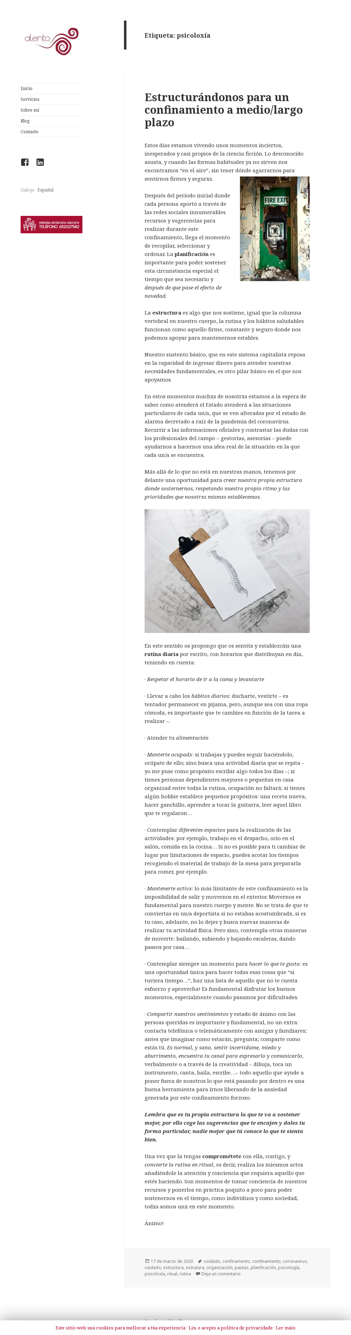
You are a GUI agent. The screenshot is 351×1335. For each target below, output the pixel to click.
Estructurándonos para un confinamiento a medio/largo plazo (224, 109)
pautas (242, 1267)
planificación (263, 1267)
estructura (173, 1267)
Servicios (30, 99)
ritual (172, 1274)
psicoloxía (155, 1274)
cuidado (153, 1267)
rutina (185, 1274)
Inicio (26, 88)
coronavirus (295, 1261)
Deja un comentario (221, 1274)
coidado (212, 1261)
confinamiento (266, 1261)
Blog (25, 121)
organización (219, 1267)
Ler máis (285, 1328)
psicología (288, 1267)
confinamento (236, 1261)
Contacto (29, 132)
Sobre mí (30, 110)
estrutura (195, 1267)
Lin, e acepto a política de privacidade (231, 1328)
